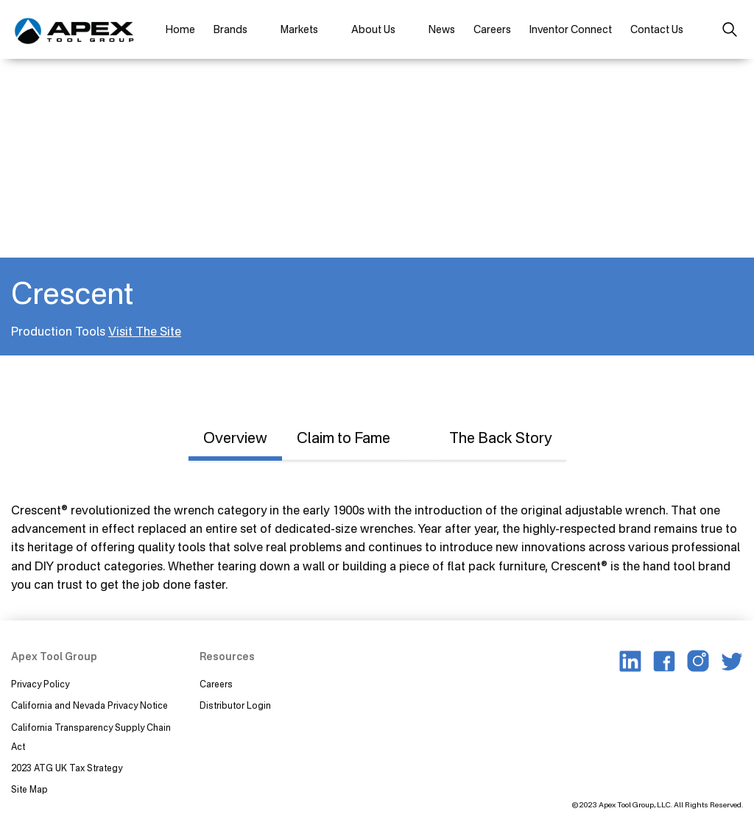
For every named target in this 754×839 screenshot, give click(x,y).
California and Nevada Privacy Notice (89, 705)
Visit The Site (144, 331)
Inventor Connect (570, 29)
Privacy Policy (40, 684)
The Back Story (500, 437)
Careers (492, 29)
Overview (235, 437)
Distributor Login (235, 705)
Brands (230, 29)
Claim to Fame (343, 437)
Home (180, 29)
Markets (299, 29)
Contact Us (656, 29)
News (442, 29)
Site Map (29, 789)
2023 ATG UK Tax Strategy (66, 767)
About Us (373, 29)
